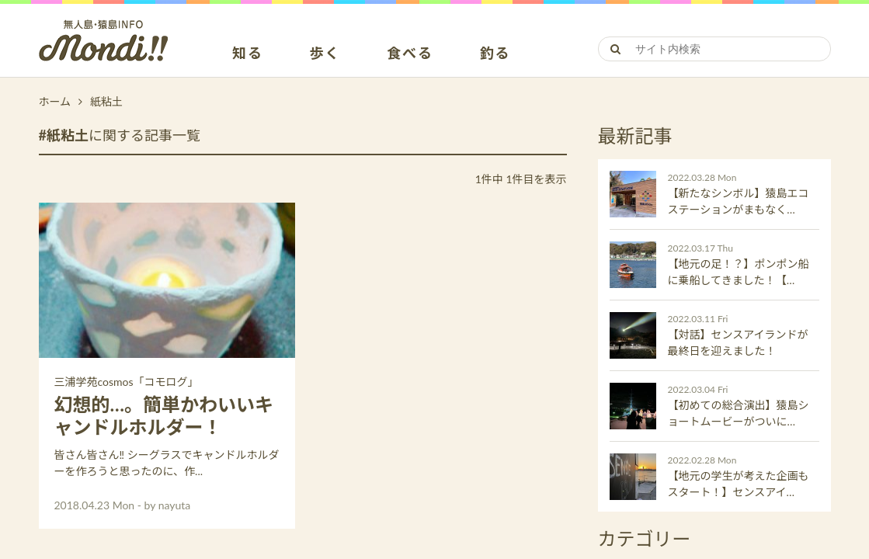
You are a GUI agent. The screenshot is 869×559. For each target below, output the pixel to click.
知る (247, 53)
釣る (495, 53)
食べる (410, 53)
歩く (325, 53)
